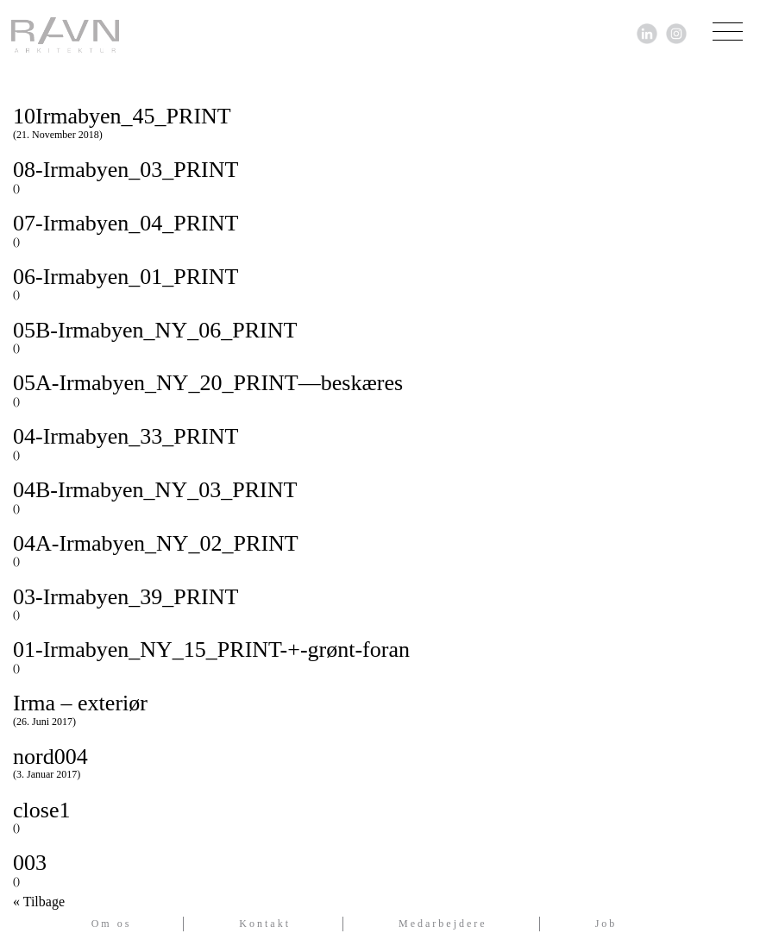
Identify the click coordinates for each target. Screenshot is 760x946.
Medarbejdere (443, 924)
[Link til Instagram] (676, 32)
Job (606, 924)
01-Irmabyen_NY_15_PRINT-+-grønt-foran (380, 655)
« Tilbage (39, 902)
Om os (111, 924)
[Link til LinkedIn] (647, 32)
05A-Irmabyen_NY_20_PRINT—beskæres (380, 388)
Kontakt (265, 924)
